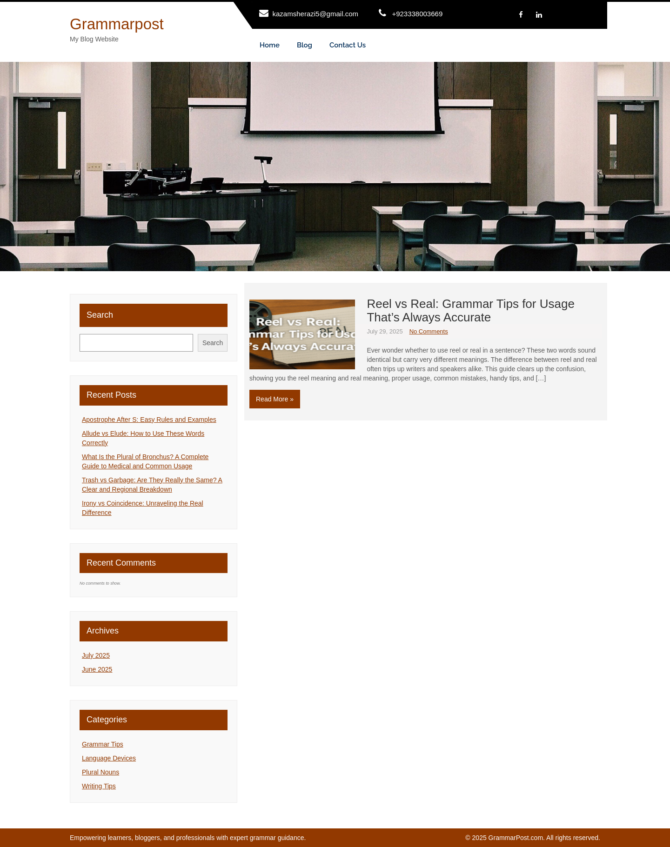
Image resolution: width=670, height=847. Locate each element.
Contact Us (347, 45)
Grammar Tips (102, 744)
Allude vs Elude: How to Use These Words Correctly (143, 438)
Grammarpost (117, 24)
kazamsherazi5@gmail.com (315, 14)
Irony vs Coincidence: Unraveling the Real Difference (142, 508)
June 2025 (97, 669)
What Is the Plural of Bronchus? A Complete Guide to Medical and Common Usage (145, 461)
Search (100, 315)
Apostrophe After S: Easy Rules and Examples (149, 419)
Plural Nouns (100, 772)
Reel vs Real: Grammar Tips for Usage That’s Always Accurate (470, 310)
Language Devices (109, 758)
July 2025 (96, 655)
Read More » (275, 399)
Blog (304, 45)
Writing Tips (99, 786)
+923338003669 (417, 14)
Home (270, 45)
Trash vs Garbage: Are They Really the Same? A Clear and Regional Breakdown (152, 484)
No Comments (428, 331)
